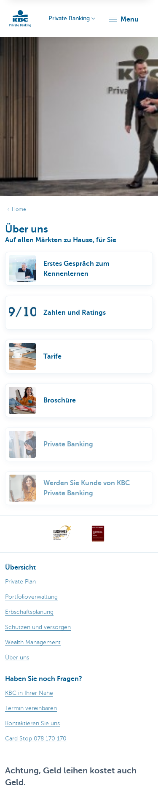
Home (19, 209)
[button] (123, 19)
